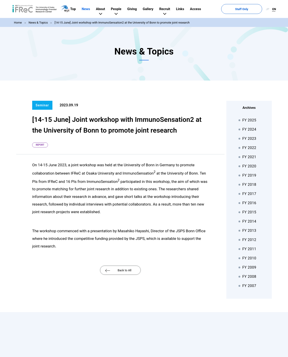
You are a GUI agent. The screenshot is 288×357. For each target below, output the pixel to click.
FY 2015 (249, 212)
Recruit (185, 9)
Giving (153, 9)
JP (267, 9)
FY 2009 (249, 267)
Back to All (124, 270)
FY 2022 (249, 148)
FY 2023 (249, 138)
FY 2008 (249, 276)
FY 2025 (249, 120)
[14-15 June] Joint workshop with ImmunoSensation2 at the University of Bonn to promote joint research (121, 22)
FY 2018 (249, 184)
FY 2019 (249, 175)
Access (216, 9)
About (121, 9)
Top (94, 9)
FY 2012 (249, 240)
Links (201, 9)
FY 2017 (249, 194)
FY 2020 (249, 166)
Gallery (169, 9)
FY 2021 (249, 157)
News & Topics (38, 22)
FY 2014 (249, 221)
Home (18, 22)
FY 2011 (249, 249)
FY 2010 (249, 258)
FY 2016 (249, 203)
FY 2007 (249, 286)
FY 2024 (249, 129)
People (137, 9)
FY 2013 (249, 230)
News (107, 9)
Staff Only (252, 9)
